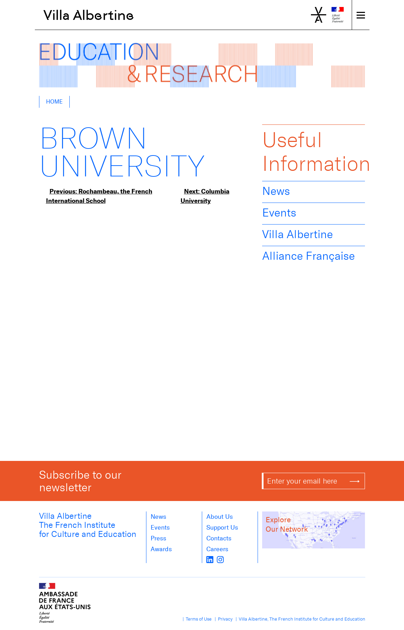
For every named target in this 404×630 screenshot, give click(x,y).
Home (54, 101)
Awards (161, 549)
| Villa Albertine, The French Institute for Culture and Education (299, 619)
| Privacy (223, 619)
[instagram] (220, 559)
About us (219, 517)
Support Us (222, 527)
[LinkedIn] (209, 559)
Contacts (218, 538)
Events (279, 212)
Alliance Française (308, 256)
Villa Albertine (88, 15)
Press (158, 538)
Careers (217, 549)
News (276, 191)
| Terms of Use (196, 619)
